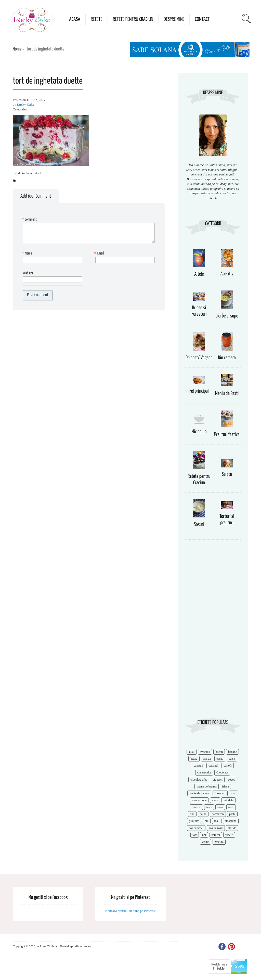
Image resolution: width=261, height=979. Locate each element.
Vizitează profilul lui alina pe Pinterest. (130, 911)
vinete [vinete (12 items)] (229, 835)
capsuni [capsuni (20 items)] (198, 765)
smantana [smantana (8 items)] (230, 821)
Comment (30, 220)
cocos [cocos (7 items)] (231, 779)
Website (28, 273)
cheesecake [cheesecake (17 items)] (204, 772)
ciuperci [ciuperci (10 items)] (218, 779)
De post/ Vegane (199, 357)
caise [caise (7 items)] (232, 758)
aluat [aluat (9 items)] (191, 752)
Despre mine (174, 19)
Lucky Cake (25, 104)
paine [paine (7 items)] (203, 814)
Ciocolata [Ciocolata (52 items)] (222, 772)
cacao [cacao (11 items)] (219, 758)
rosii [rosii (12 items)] (216, 821)
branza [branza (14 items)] (207, 758)
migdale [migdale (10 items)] (228, 800)
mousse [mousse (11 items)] (196, 807)
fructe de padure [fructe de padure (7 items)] (199, 793)
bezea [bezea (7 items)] (193, 758)
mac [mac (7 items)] (233, 793)
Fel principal (199, 391)
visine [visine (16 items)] (205, 842)
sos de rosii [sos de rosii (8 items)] (216, 828)
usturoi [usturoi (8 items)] (216, 835)
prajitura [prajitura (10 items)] (194, 821)
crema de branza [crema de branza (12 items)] (207, 786)
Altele (199, 274)
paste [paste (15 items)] (232, 814)
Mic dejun (198, 431)
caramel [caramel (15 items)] (213, 765)
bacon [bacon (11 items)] (219, 752)
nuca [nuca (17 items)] (209, 807)
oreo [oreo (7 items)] (220, 807)
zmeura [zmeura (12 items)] (219, 842)
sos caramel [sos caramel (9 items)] (196, 828)
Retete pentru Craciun (133, 19)
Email (99, 254)
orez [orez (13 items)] (231, 807)
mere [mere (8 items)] (215, 800)
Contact (202, 19)
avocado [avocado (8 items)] (205, 752)
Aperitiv (226, 274)
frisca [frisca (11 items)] (225, 786)
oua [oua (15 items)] (192, 814)
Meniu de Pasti (227, 393)
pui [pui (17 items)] (206, 821)
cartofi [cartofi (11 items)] (227, 765)
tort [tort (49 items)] (194, 835)
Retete (96, 19)
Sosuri (199, 524)
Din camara (227, 357)
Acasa (74, 19)
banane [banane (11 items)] (232, 752)
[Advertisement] (213, 626)
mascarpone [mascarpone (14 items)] (199, 800)
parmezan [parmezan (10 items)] (218, 814)
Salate (227, 474)
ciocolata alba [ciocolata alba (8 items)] (198, 779)
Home (17, 49)
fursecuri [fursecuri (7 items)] (220, 793)
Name (27, 254)
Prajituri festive (227, 434)
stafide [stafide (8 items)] (232, 828)
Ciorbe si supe (227, 316)
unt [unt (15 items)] (204, 835)
